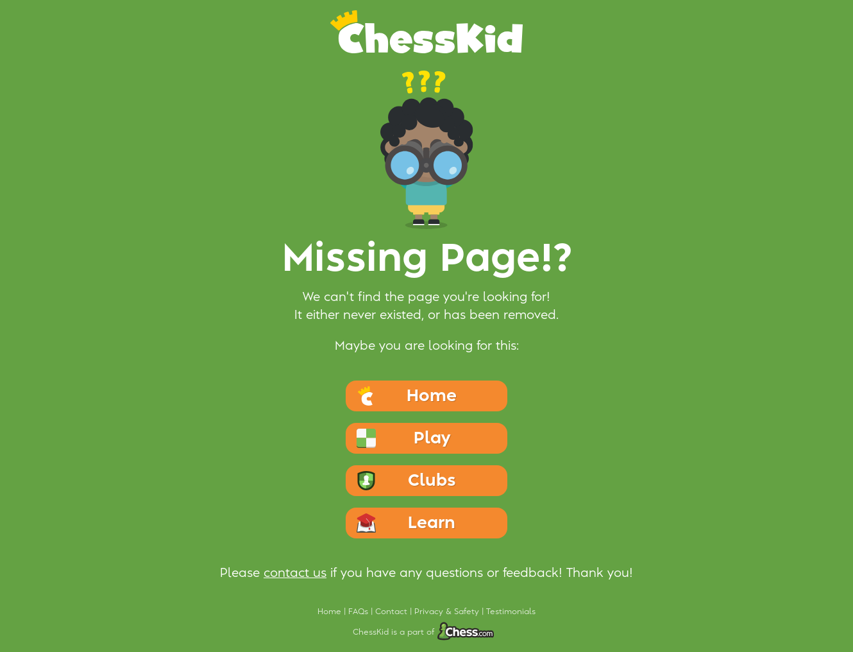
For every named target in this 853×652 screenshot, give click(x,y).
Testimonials (511, 611)
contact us (295, 573)
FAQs (359, 611)
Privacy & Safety (448, 611)
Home (330, 611)
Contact (392, 611)
